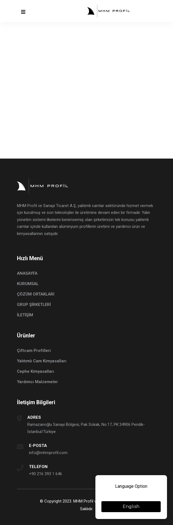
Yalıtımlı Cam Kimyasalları (41, 360)
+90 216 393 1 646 (45, 473)
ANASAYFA (27, 273)
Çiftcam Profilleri (34, 350)
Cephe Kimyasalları (35, 371)
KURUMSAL (28, 283)
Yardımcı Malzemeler (37, 381)
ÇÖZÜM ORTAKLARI (35, 294)
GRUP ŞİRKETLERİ (34, 304)
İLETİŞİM (25, 314)
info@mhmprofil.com (48, 452)
